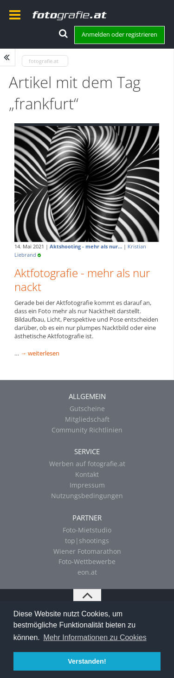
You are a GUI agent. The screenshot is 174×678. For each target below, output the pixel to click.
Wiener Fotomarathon (87, 551)
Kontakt (87, 474)
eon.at (87, 572)
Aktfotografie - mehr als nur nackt (82, 279)
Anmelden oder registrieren (119, 34)
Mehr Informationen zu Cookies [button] (94, 637)
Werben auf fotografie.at (87, 463)
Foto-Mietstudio (87, 530)
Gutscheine (87, 408)
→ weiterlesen (39, 353)
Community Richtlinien (87, 429)
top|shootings (87, 540)
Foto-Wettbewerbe (87, 561)
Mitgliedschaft (87, 419)
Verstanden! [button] (87, 661)
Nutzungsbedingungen (87, 495)
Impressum (87, 485)
